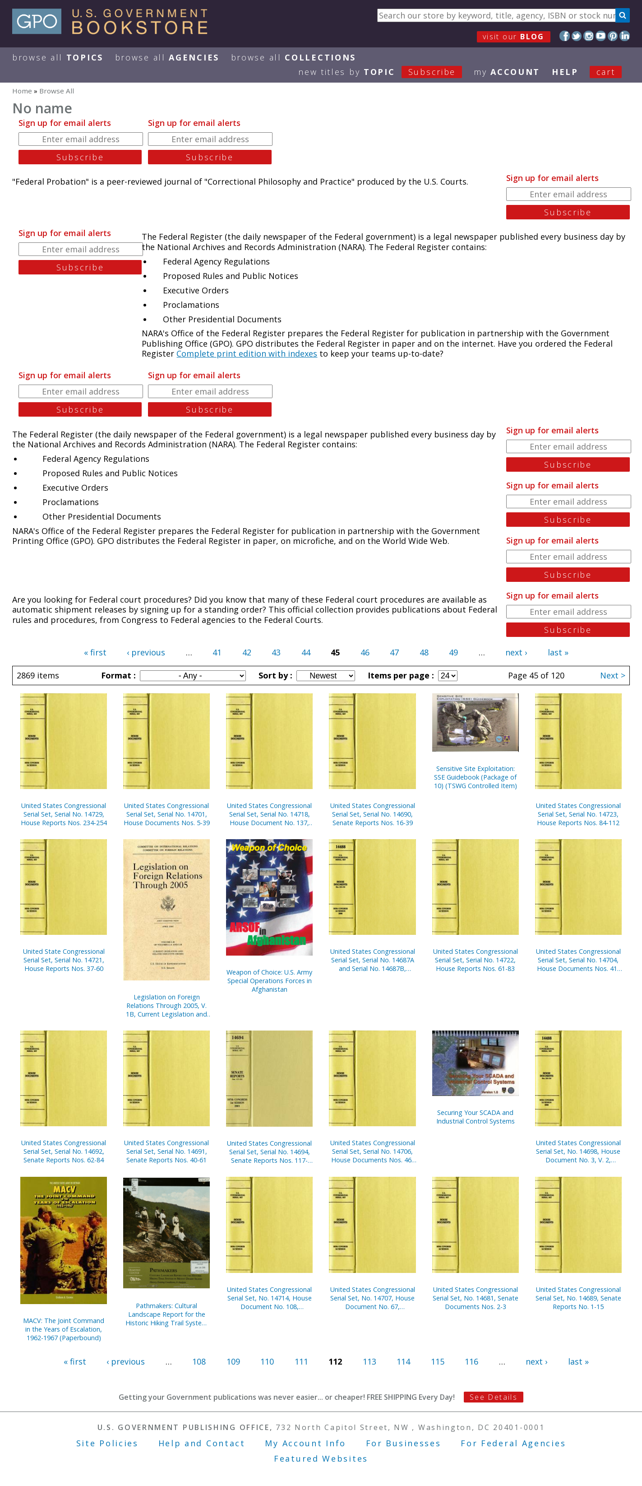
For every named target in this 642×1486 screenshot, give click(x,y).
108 (199, 1361)
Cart (605, 71)
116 (471, 1361)
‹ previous (146, 652)
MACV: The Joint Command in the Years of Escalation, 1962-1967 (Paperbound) (63, 1329)
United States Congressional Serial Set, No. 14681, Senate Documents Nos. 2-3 (475, 1298)
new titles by (386, 71)
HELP (565, 71)
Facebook (564, 36)
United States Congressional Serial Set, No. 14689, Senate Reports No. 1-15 (578, 1298)
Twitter (577, 36)
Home (22, 90)
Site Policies (107, 1443)
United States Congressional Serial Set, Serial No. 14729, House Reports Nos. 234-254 (64, 814)
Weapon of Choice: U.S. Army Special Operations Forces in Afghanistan (269, 981)
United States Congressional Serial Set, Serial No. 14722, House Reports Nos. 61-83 (475, 960)
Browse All (57, 57)
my (507, 71)
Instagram (588, 36)
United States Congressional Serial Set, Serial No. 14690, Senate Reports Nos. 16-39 (372, 814)
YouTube (601, 36)
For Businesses (403, 1443)
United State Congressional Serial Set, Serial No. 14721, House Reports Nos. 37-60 (64, 960)
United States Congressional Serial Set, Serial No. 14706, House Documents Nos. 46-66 (372, 1151)
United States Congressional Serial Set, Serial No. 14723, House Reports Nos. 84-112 (578, 814)
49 (453, 652)
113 (369, 1361)
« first (95, 652)
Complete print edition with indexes (246, 353)
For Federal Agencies (513, 1443)
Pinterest (613, 36)
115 (437, 1361)
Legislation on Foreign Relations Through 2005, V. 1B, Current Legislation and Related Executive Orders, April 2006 (166, 1005)
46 (364, 652)
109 (233, 1361)
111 (301, 1361)
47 (394, 652)
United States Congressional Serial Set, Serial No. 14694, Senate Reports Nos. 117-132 (269, 1152)
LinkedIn (624, 36)
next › (516, 652)
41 (217, 652)
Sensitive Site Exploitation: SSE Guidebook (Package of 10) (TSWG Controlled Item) (475, 777)
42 (246, 652)
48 (424, 652)
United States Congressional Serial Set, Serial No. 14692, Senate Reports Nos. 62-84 (63, 1151)
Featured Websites (321, 1458)
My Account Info (305, 1443)
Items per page (400, 675)
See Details (493, 1397)
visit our (514, 37)
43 (276, 652)
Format (117, 675)
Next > (612, 675)
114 (403, 1361)
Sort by (274, 675)
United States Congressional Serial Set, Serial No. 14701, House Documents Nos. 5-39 (167, 814)
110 (267, 1361)
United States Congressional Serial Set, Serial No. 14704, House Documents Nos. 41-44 (578, 960)
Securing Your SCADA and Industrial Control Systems (475, 1116)
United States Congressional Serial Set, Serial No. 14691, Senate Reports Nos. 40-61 (166, 1151)
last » (558, 652)
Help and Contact (201, 1443)
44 (305, 652)
